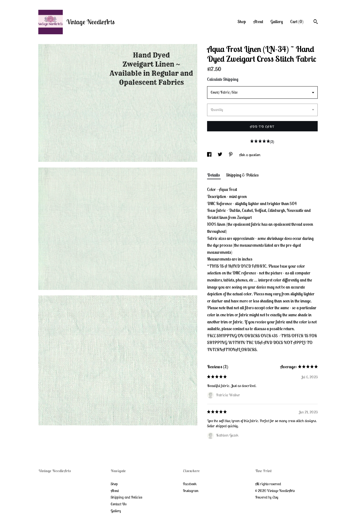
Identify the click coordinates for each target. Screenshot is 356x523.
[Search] (316, 22)
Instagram (190, 490)
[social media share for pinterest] (231, 154)
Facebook (189, 483)
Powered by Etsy (266, 497)
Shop (242, 21)
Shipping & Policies (242, 175)
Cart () (297, 21)
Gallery (276, 21)
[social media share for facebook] (209, 154)
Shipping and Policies (126, 497)
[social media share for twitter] (220, 154)
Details (214, 175)
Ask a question (249, 154)
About (258, 21)
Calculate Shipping (222, 79)
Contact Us (118, 504)
